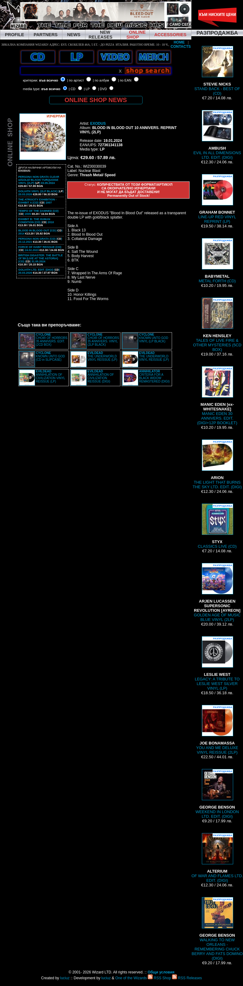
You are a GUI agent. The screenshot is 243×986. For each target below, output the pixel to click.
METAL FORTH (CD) (217, 260)
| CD (72, 89)
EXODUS (98, 123)
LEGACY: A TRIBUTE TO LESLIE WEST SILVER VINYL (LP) (217, 663)
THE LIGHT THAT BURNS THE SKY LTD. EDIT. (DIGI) (217, 464)
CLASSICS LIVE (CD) (217, 526)
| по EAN (124, 80)
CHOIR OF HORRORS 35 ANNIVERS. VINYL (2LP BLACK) (103, 339)
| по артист (75, 80)
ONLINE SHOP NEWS (96, 100)
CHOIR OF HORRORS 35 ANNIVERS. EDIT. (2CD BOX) (52, 339)
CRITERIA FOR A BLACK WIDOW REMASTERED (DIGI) (154, 376)
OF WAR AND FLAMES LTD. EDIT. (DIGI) (217, 858)
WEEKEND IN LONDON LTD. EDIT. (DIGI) (217, 794)
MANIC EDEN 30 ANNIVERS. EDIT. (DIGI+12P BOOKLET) (217, 395)
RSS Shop (159, 978)
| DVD (102, 89)
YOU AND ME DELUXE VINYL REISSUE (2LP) (217, 730)
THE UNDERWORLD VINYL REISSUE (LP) (102, 356)
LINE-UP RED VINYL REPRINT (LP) (217, 199)
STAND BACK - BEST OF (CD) (217, 71)
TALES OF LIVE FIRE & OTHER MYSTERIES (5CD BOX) (217, 325)
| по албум (101, 80)
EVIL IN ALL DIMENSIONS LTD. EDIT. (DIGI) (217, 135)
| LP (87, 89)
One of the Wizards (131, 978)
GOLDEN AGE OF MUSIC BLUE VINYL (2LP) (217, 592)
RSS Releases (187, 978)
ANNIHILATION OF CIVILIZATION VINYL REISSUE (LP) (50, 376)
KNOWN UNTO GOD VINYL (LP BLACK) (153, 338)
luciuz (65, 978)
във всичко (48, 80)
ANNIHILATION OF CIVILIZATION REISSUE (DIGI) (101, 376)
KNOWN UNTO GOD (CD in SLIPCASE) (50, 356)
